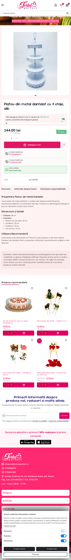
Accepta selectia (19, 549)
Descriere (5, 189)
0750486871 (8, 468)
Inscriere (64, 416)
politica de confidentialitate (59, 421)
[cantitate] (8, 333)
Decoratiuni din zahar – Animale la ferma (17, 374)
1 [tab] (35, 95)
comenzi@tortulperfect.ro (14, 464)
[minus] (5, 333)
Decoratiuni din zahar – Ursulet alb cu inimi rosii (51, 374)
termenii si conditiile (40, 421)
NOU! (24, 21)
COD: (6, 180)
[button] (5, 5)
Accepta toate (52, 549)
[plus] (11, 333)
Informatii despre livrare (25, 189)
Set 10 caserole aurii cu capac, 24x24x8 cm (15, 322)
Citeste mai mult (10, 526)
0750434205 (8, 472)
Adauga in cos (32, 144)
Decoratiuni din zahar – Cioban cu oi (52, 321)
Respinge (35, 554)
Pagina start (16, 21)
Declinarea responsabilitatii (53, 189)
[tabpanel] (35, 61)
